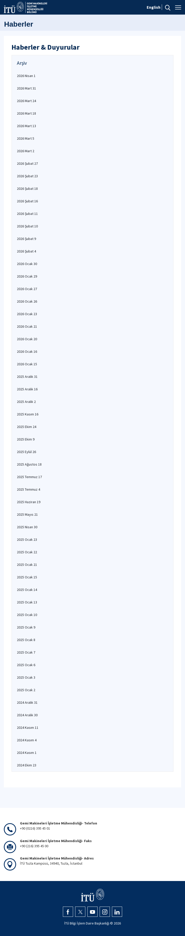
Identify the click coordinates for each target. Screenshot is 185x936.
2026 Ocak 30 (27, 263)
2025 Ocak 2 (26, 690)
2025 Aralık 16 (27, 389)
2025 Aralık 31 (27, 376)
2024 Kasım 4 (27, 740)
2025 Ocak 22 (27, 552)
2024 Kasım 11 (27, 727)
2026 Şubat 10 (27, 226)
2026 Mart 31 (26, 88)
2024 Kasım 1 (27, 752)
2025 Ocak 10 (27, 614)
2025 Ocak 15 (27, 577)
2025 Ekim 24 (26, 426)
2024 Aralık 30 (27, 715)
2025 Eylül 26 (26, 451)
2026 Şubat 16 (27, 201)
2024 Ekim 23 (26, 765)
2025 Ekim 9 (25, 439)
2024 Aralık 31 (27, 702)
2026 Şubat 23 (27, 176)
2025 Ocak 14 (27, 589)
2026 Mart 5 (25, 138)
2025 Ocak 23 (27, 539)
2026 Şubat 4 (26, 251)
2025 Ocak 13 (27, 602)
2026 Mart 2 (25, 151)
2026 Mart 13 (26, 126)
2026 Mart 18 (26, 113)
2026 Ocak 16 (27, 351)
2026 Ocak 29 (27, 276)
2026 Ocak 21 (27, 326)
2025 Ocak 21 (27, 564)
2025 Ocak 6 (26, 665)
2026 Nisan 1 (26, 75)
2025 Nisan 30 (27, 527)
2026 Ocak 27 (27, 289)
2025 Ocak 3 (26, 677)
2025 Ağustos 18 (29, 464)
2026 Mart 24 (26, 100)
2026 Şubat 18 (27, 188)
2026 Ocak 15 (27, 364)
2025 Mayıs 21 (27, 514)
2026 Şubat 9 (26, 238)
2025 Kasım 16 (27, 414)
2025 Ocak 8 (26, 639)
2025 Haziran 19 (28, 502)
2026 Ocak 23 (27, 314)
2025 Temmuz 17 (29, 477)
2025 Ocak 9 (26, 627)
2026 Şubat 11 (27, 213)
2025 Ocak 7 (26, 652)
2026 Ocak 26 (27, 301)
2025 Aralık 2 (26, 401)
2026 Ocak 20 (27, 339)
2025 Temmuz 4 (28, 489)
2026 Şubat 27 (27, 163)
